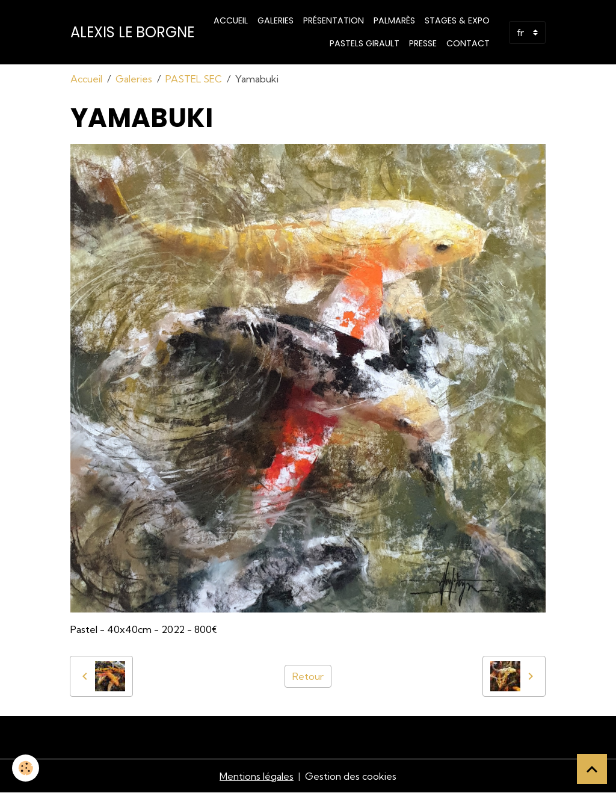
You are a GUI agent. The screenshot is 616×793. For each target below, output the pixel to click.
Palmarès (394, 20)
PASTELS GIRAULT (364, 43)
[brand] (132, 32)
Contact (468, 43)
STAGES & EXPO (457, 20)
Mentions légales (257, 776)
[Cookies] (25, 768)
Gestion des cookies (350, 776)
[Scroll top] (592, 769)
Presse (423, 43)
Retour (308, 676)
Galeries (275, 20)
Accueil (231, 20)
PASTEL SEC (193, 79)
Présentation (333, 20)
